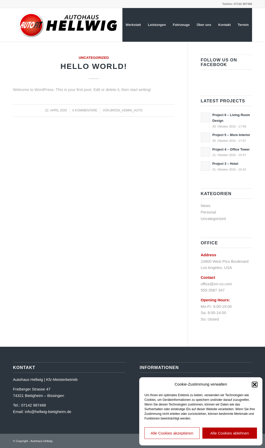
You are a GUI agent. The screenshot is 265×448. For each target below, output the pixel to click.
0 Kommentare (84, 110)
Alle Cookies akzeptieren (172, 433)
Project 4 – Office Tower (231, 149)
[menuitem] (133, 25)
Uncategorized (94, 58)
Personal (208, 212)
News (206, 205)
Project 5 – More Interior (231, 135)
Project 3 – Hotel (225, 164)
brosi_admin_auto (127, 110)
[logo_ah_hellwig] (68, 25)
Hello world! (94, 66)
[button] (254, 384)
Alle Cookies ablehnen (229, 433)
